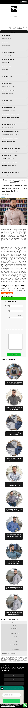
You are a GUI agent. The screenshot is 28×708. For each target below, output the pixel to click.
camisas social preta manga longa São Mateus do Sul (14, 459)
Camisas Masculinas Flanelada (8, 52)
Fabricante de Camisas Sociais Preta (9, 169)
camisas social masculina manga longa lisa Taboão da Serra (14, 510)
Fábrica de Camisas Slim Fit (8, 121)
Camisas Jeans (5, 42)
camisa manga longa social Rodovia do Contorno (14, 484)
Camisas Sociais (5, 69)
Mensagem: (15, 340)
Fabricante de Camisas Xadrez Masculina (10, 172)
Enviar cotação (14, 354)
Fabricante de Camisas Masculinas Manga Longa (12, 151)
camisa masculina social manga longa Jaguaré (14, 408)
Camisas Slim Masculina (7, 66)
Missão (14, 684)
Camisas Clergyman (6, 35)
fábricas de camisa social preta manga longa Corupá (14, 382)
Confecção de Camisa (6, 103)
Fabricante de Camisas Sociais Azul (9, 162)
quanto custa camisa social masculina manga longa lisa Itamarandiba (14, 536)
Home (14, 675)
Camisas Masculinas (6, 45)
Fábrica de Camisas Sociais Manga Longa (10, 134)
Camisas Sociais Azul (6, 73)
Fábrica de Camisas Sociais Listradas (9, 127)
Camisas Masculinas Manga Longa (9, 55)
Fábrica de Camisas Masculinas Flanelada (10, 114)
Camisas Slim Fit (5, 62)
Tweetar (3, 197)
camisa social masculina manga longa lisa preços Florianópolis (14, 588)
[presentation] (14, 324)
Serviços (14, 32)
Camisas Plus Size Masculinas (8, 59)
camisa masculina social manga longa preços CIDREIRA (14, 613)
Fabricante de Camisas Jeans (8, 145)
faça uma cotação (7, 293)
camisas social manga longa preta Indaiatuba (14, 433)
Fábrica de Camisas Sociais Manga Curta (10, 131)
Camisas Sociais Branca (7, 76)
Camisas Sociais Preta (6, 97)
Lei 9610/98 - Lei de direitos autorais (14, 661)
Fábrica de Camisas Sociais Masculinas (10, 138)
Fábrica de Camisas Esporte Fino (9, 107)
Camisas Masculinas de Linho (8, 49)
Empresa (14, 679)
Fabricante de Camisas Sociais (8, 158)
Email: (14, 311)
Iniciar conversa (11, 701)
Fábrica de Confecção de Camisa (9, 141)
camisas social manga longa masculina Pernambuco (14, 562)
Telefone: (16, 316)
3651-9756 (15, 16)
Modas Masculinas (5, 175)
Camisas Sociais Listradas (7, 83)
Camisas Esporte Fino (6, 38)
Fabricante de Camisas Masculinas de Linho (11, 148)
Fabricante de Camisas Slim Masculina (10, 155)
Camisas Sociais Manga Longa (8, 90)
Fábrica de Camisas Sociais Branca (9, 124)
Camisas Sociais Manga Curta (8, 86)
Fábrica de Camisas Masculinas (8, 110)
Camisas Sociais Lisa (6, 79)
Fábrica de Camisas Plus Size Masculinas (10, 117)
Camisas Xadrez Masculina (7, 100)
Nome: (14, 306)
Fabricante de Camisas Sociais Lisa (9, 165)
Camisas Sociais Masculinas (7, 93)
